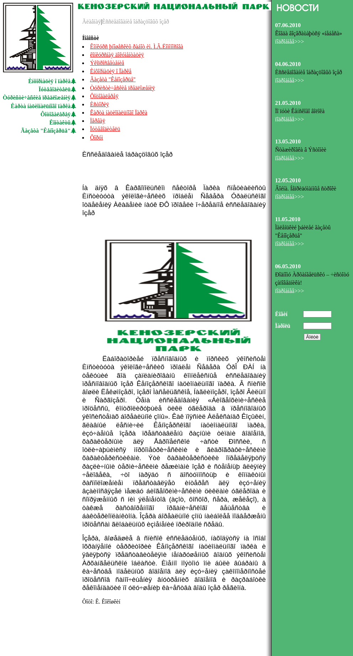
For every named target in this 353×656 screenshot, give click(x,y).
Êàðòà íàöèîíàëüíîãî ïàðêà (40, 106)
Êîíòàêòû (60, 122)
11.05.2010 (287, 219)
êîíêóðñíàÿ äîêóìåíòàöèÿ (117, 55)
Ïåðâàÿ (97, 121)
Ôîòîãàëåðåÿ (55, 114)
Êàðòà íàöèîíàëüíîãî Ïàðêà (118, 113)
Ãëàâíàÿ (91, 22)
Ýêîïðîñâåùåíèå (107, 63)
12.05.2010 (288, 180)
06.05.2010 (288, 266)
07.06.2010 (288, 25)
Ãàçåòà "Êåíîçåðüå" (45, 131)
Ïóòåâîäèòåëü (55, 89)
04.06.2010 (288, 64)
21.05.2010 (288, 103)
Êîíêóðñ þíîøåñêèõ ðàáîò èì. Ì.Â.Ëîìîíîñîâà (136, 47)
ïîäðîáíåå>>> (289, 42)
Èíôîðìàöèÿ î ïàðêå (49, 81)
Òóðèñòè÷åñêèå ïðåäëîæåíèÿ (37, 98)
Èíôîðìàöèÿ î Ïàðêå (110, 71)
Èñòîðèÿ (99, 104)
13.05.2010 (288, 141)
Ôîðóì (96, 137)
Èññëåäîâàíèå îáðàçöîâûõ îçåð (135, 22)
